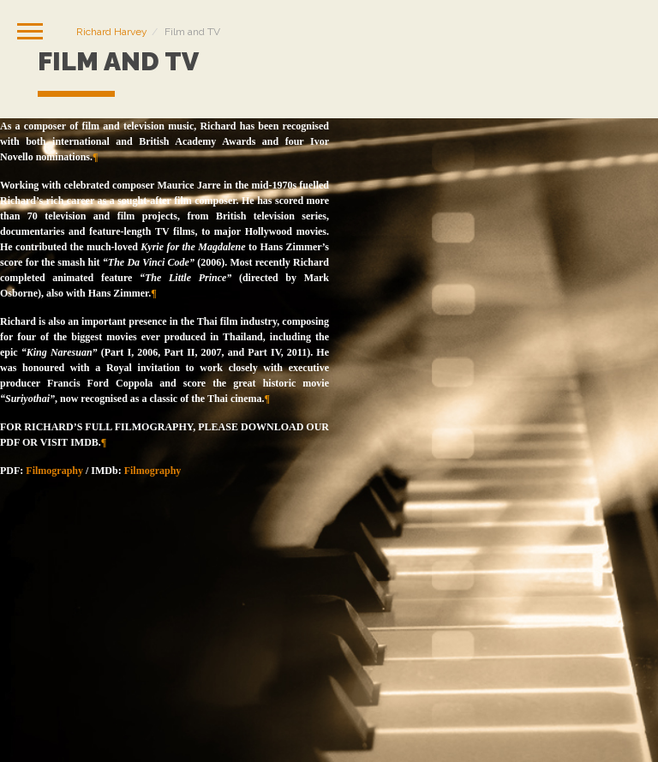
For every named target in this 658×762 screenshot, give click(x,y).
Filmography (54, 471)
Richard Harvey (111, 32)
